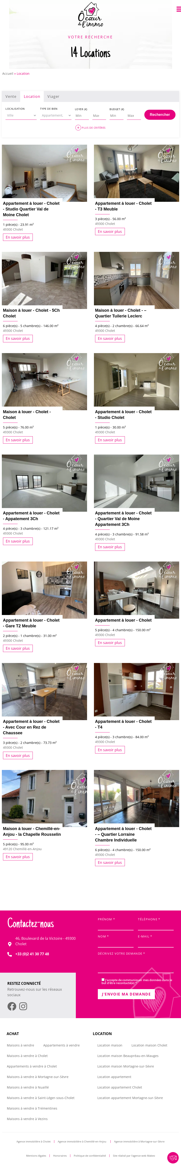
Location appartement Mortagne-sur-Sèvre (130, 1098)
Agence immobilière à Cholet (33, 1141)
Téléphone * (156, 923)
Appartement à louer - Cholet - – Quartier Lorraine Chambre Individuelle (123, 834)
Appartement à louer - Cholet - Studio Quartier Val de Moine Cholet (31, 209)
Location (32, 96)
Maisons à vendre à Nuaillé (28, 1087)
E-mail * (156, 940)
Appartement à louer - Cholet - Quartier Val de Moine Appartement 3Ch (123, 519)
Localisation (15, 108)
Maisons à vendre (20, 1045)
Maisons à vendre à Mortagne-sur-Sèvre (38, 1077)
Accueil (7, 73)
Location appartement (114, 1077)
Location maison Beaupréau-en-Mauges (128, 1056)
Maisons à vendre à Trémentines (32, 1108)
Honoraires (60, 1155)
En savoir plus (18, 237)
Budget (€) (117, 109)
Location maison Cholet (149, 1045)
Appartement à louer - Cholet (123, 620)
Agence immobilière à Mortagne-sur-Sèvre (139, 1141)
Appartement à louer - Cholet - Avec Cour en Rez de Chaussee (31, 727)
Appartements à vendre (61, 1045)
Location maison (109, 1045)
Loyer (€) (81, 109)
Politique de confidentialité (90, 1155)
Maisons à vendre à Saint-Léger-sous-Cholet (40, 1098)
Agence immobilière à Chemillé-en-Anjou (82, 1141)
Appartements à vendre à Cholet (32, 1066)
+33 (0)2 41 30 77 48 (32, 953)
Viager (53, 96)
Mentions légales (36, 1155)
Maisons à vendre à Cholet (27, 1056)
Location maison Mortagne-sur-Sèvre (125, 1066)
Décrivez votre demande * (136, 963)
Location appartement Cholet (119, 1087)
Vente (10, 96)
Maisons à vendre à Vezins (27, 1119)
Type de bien (49, 108)
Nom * (116, 940)
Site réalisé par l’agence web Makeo (134, 1155)
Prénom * (116, 923)
